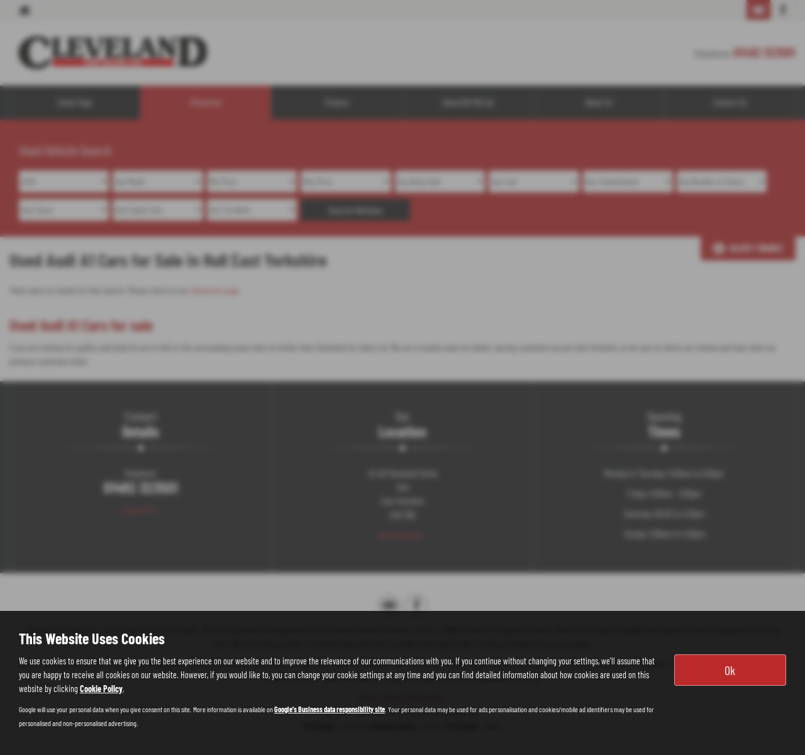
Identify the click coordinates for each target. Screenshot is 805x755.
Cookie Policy (101, 688)
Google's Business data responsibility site (329, 709)
